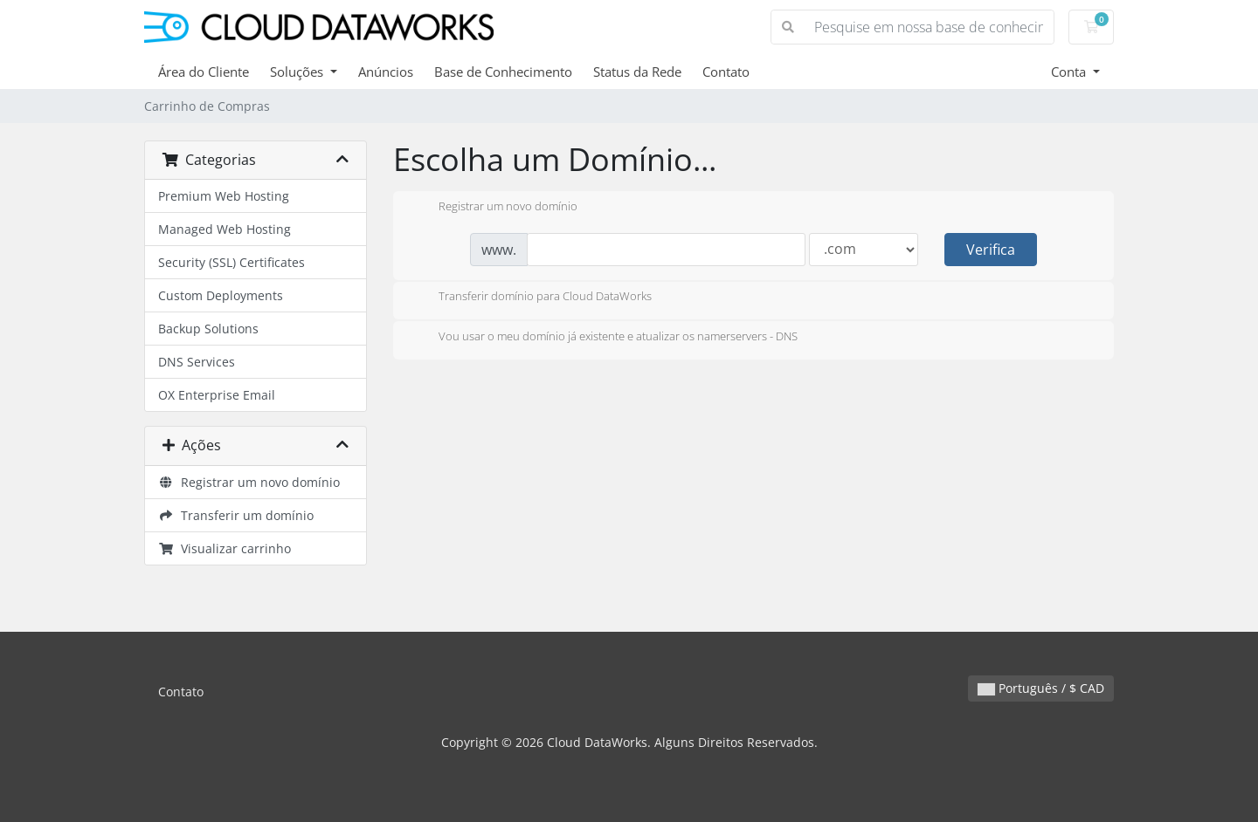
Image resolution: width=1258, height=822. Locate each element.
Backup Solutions (208, 328)
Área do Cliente (203, 71)
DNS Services (196, 361)
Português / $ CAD (1041, 688)
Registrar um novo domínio (249, 482)
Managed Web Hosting (224, 229)
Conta (1070, 71)
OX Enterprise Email (216, 395)
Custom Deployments (220, 295)
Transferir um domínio (236, 515)
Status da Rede (637, 71)
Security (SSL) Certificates (231, 262)
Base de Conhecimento (503, 71)
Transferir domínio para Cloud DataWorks (531, 297)
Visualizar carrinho (224, 548)
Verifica (990, 249)
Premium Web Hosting (223, 196)
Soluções (298, 71)
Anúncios (385, 71)
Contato (726, 71)
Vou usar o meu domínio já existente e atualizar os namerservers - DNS (604, 337)
